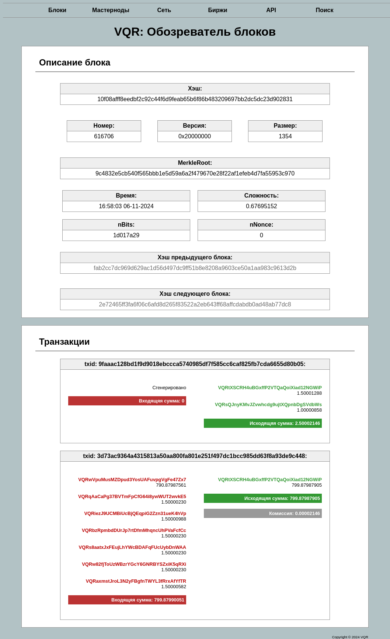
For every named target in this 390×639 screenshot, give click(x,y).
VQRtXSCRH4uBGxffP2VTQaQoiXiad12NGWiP (270, 387)
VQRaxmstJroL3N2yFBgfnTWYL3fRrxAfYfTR (136, 581)
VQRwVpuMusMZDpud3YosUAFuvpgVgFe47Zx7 (132, 479)
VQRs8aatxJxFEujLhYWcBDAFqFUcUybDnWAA (132, 547)
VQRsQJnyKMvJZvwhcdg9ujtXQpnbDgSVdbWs (268, 404)
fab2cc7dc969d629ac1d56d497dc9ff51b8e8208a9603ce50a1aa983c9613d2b (195, 268)
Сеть (164, 10)
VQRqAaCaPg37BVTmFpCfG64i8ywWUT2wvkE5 (132, 496)
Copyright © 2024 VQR (350, 637)
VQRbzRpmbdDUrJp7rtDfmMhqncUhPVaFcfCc (134, 530)
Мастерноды (110, 10)
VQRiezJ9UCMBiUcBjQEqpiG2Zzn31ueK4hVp (135, 513)
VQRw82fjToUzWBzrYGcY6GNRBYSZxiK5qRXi (134, 564)
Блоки (57, 10)
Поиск (324, 10)
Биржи (217, 10)
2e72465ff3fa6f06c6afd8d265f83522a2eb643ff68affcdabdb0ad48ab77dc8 (195, 304)
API (271, 10)
